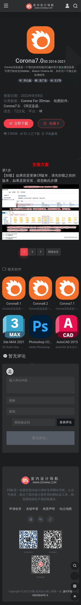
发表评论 (66, 422)
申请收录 (15, 508)
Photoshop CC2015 (40, 342)
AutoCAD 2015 (67, 342)
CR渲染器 (31, 106)
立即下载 (18, 123)
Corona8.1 (13, 304)
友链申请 (32, 508)
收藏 (51, 123)
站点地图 (66, 508)
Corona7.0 (12, 106)
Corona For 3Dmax (35, 101)
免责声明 (49, 508)
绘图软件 (61, 101)
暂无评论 (17, 356)
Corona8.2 (40, 304)
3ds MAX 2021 (13, 342)
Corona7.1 (67, 304)
